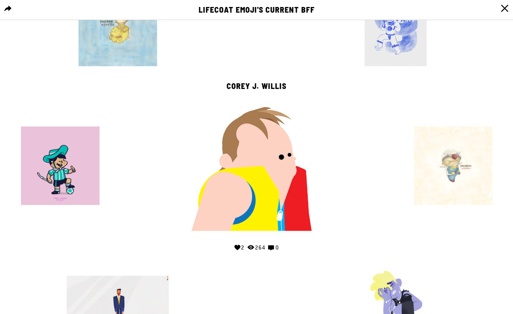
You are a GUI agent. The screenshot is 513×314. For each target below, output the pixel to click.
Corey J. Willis (256, 86)
